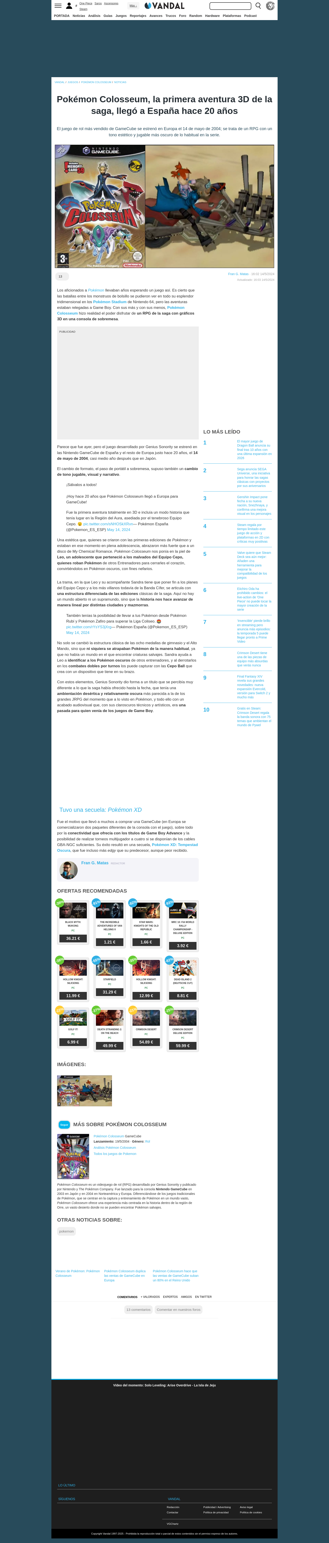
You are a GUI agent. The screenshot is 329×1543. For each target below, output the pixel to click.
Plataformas (232, 16)
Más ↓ (133, 5)
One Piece (86, 3)
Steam (84, 9)
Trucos (171, 16)
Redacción (173, 1507)
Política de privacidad (215, 1512)
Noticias (79, 16)
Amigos (186, 1297)
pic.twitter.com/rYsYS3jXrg (88, 627)
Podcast (250, 16)
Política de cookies (251, 1512)
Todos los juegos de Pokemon (115, 1154)
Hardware (212, 16)
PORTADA (61, 16)
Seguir (64, 1124)
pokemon (66, 1231)
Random (195, 16)
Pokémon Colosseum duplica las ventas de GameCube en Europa (125, 1275)
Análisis (94, 16)
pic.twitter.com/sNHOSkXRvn (108, 524)
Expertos (170, 1297)
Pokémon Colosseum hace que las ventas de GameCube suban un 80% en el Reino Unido (176, 1275)
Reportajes (138, 16)
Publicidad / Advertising (217, 1507)
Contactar (172, 1512)
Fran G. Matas (238, 274)
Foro (182, 16)
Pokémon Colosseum (109, 1136)
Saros (98, 3)
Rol (147, 1141)
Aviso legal (246, 1507)
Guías (107, 16)
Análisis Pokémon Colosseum (115, 1147)
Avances (155, 16)
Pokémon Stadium (110, 302)
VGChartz (172, 1523)
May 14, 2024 (118, 530)
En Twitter (203, 1297)
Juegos (121, 16)
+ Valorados (150, 1297)
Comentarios (127, 1297)
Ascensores (111, 3)
